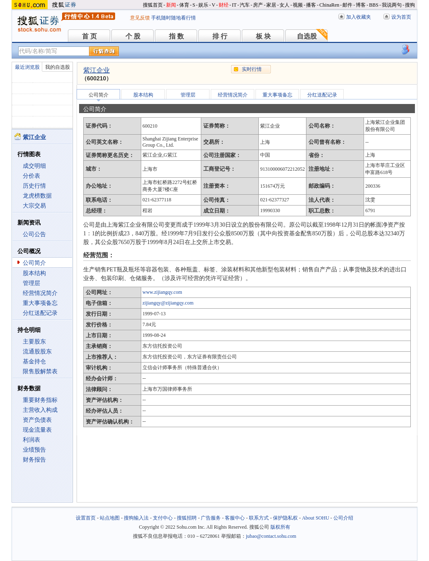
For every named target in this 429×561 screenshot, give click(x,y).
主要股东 (34, 342)
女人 (284, 5)
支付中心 (163, 518)
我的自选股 (57, 67)
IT (234, 5)
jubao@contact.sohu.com (271, 536)
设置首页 (86, 518)
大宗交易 (34, 206)
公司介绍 (343, 518)
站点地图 (110, 518)
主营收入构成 (40, 410)
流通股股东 (37, 351)
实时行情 (252, 69)
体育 (184, 5)
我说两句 (392, 5)
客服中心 (235, 518)
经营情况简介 (40, 293)
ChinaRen (329, 5)
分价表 (31, 176)
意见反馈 (140, 18)
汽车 (245, 5)
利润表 (31, 440)
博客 (361, 5)
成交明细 (34, 166)
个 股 (132, 36)
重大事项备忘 (40, 303)
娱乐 (203, 5)
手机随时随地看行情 (173, 18)
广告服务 (211, 518)
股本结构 (34, 273)
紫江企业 (96, 70)
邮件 (347, 5)
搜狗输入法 (136, 518)
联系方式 (259, 518)
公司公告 (34, 234)
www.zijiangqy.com (162, 292)
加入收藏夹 (358, 17)
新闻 (171, 5)
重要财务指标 (40, 400)
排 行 (219, 36)
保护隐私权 (285, 518)
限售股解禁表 (40, 371)
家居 (271, 5)
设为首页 (401, 17)
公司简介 (34, 263)
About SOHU (315, 518)
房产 (258, 5)
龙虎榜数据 (37, 196)
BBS (373, 5)
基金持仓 (34, 361)
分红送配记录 (40, 313)
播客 (311, 5)
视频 (298, 5)
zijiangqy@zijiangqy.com (167, 303)
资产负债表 (37, 420)
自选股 (307, 36)
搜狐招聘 (187, 518)
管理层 (31, 283)
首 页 (89, 36)
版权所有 (280, 527)
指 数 (176, 36)
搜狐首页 (153, 5)
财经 (224, 5)
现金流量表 (37, 430)
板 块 (263, 36)
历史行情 (34, 186)
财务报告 (34, 460)
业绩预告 (34, 450)
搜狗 (410, 5)
